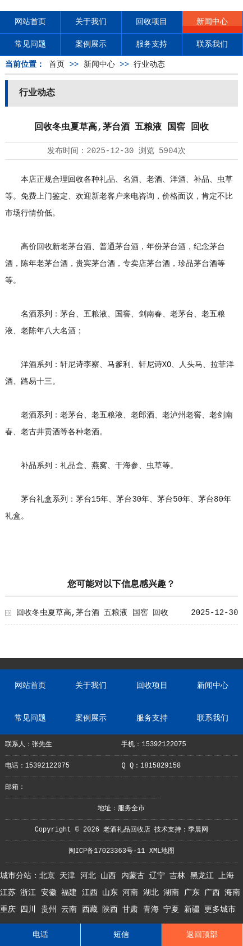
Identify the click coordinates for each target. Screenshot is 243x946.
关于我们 (91, 21)
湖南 (173, 892)
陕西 (112, 909)
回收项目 (151, 21)
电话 (40, 934)
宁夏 (173, 909)
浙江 (30, 892)
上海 (226, 875)
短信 (121, 934)
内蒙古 (135, 875)
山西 (110, 875)
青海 (153, 909)
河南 (132, 892)
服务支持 (151, 44)
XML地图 (162, 851)
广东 (194, 892)
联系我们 (212, 44)
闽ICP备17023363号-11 (106, 851)
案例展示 (91, 44)
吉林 (179, 875)
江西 (92, 892)
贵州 (51, 909)
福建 (71, 892)
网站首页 (30, 21)
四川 (30, 909)
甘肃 (132, 909)
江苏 (10, 892)
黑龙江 (204, 875)
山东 (112, 892)
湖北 (153, 892)
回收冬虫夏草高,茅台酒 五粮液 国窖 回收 (92, 612)
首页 (57, 64)
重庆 (10, 909)
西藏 (92, 909)
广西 (214, 892)
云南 (71, 909)
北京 (49, 875)
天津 (69, 875)
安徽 (51, 892)
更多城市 (220, 909)
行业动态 (149, 64)
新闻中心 (212, 21)
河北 (90, 875)
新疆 (194, 909)
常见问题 (30, 44)
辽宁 (159, 875)
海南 (232, 892)
